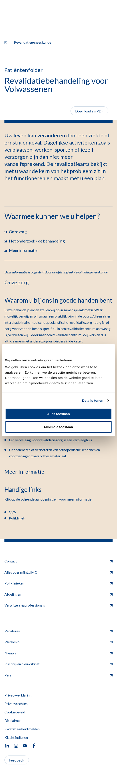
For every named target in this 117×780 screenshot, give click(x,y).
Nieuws (58, 653)
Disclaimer (12, 720)
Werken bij (58, 642)
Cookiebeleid (14, 712)
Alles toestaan (58, 414)
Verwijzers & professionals (58, 605)
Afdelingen (58, 594)
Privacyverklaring (18, 695)
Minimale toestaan (58, 427)
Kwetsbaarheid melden (22, 729)
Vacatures (58, 631)
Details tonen (92, 400)
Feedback (16, 760)
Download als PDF (89, 111)
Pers (58, 675)
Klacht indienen (16, 737)
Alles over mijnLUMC (58, 572)
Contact (58, 561)
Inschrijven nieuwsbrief (58, 664)
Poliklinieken (58, 583)
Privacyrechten (16, 703)
